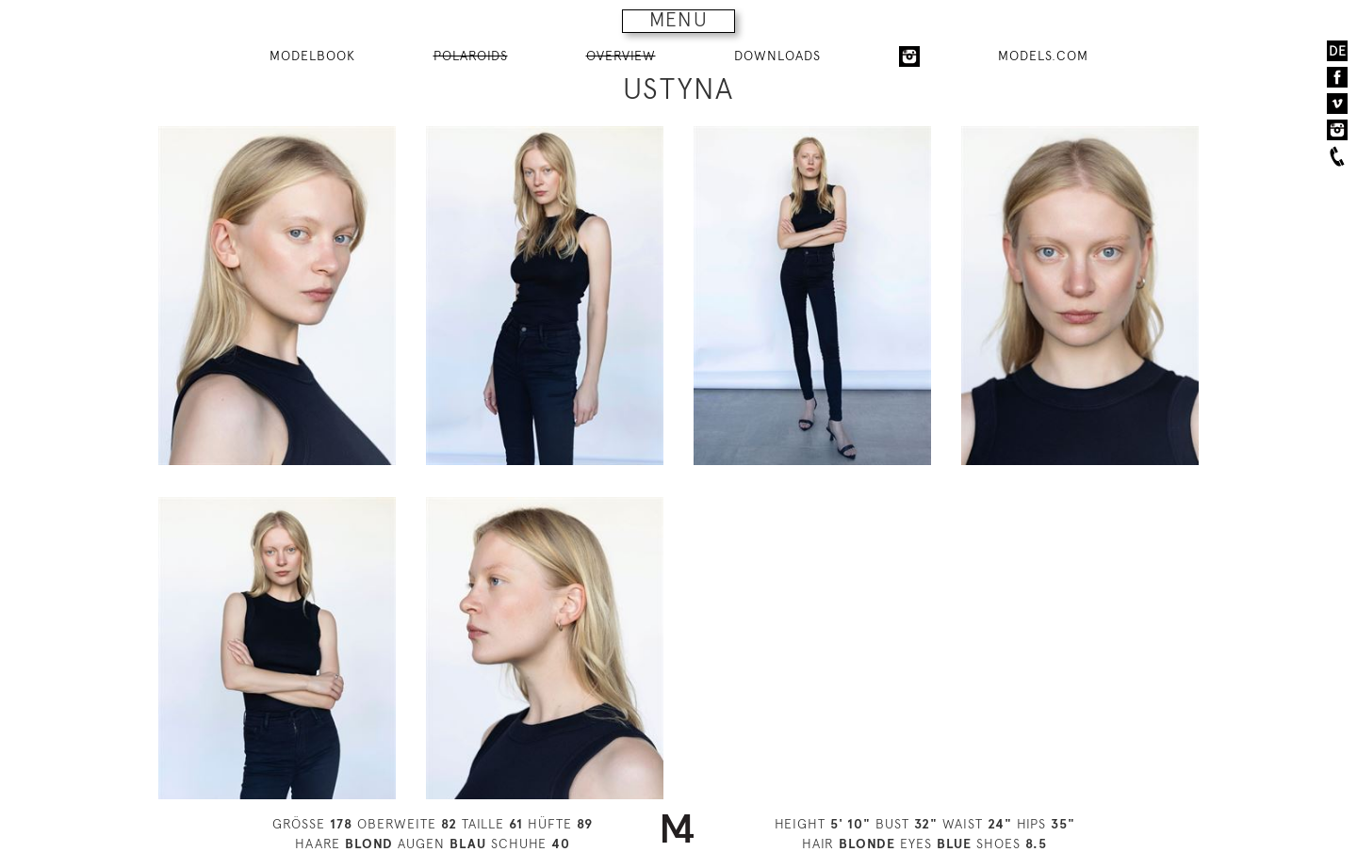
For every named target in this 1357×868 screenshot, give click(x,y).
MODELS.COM (1043, 55)
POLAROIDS (470, 55)
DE (1338, 50)
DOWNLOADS (777, 55)
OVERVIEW (621, 55)
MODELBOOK (312, 55)
